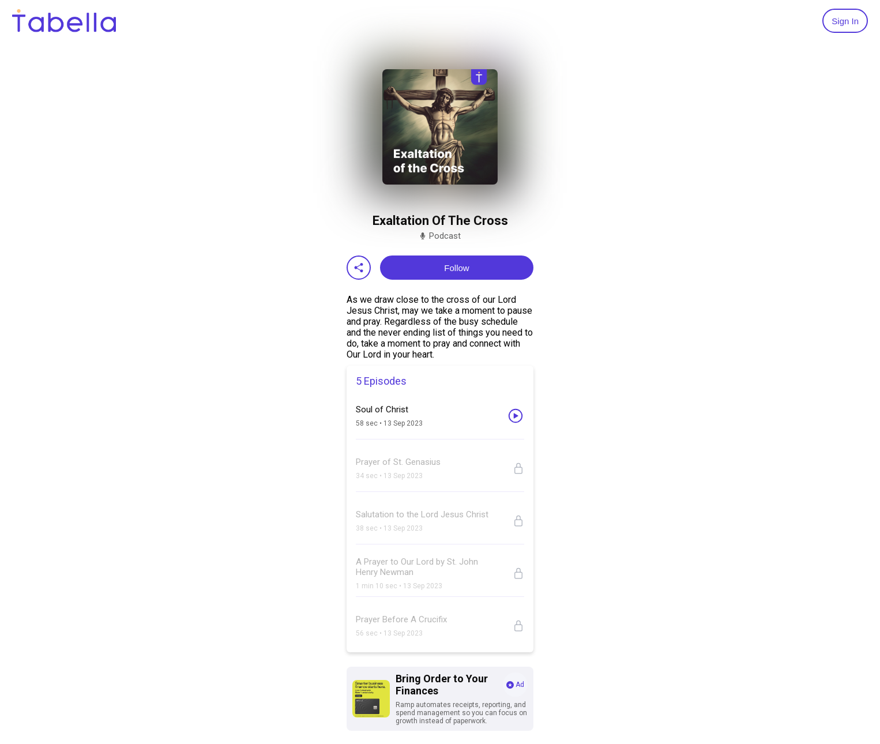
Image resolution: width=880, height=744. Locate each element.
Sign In (845, 21)
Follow (456, 268)
